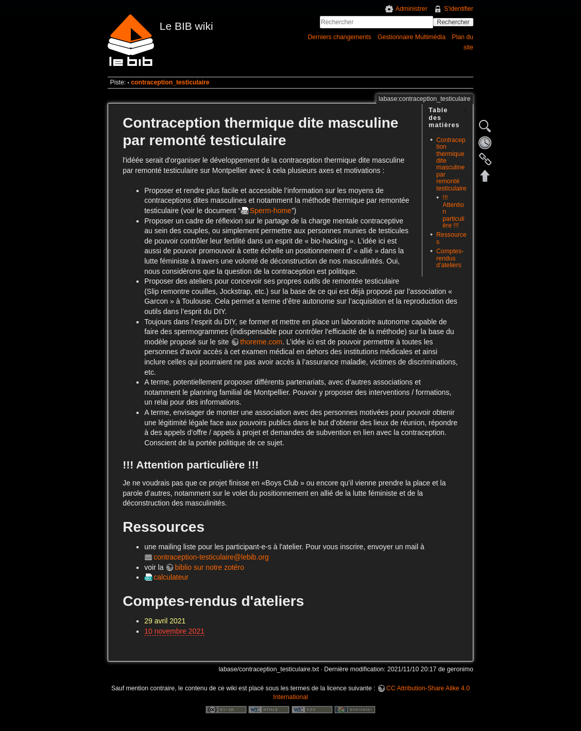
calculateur (171, 577)
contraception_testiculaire (170, 82)
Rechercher (453, 22)
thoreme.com (261, 342)
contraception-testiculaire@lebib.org (211, 557)
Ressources (451, 238)
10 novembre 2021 (174, 631)
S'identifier (458, 8)
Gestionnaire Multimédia (412, 37)
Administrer (412, 8)
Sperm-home (271, 210)
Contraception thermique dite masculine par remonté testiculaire (451, 164)
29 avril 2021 (164, 621)
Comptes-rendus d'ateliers (450, 258)
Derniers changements (339, 37)
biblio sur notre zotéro (209, 567)
